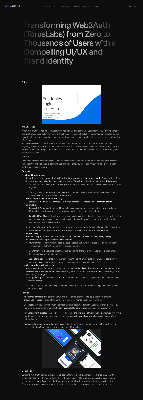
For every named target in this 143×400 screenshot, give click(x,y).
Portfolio (65, 6)
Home (47, 6)
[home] (12, 6)
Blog (96, 6)
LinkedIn (76, 6)
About (56, 6)
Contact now (131, 6)
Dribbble (86, 6)
